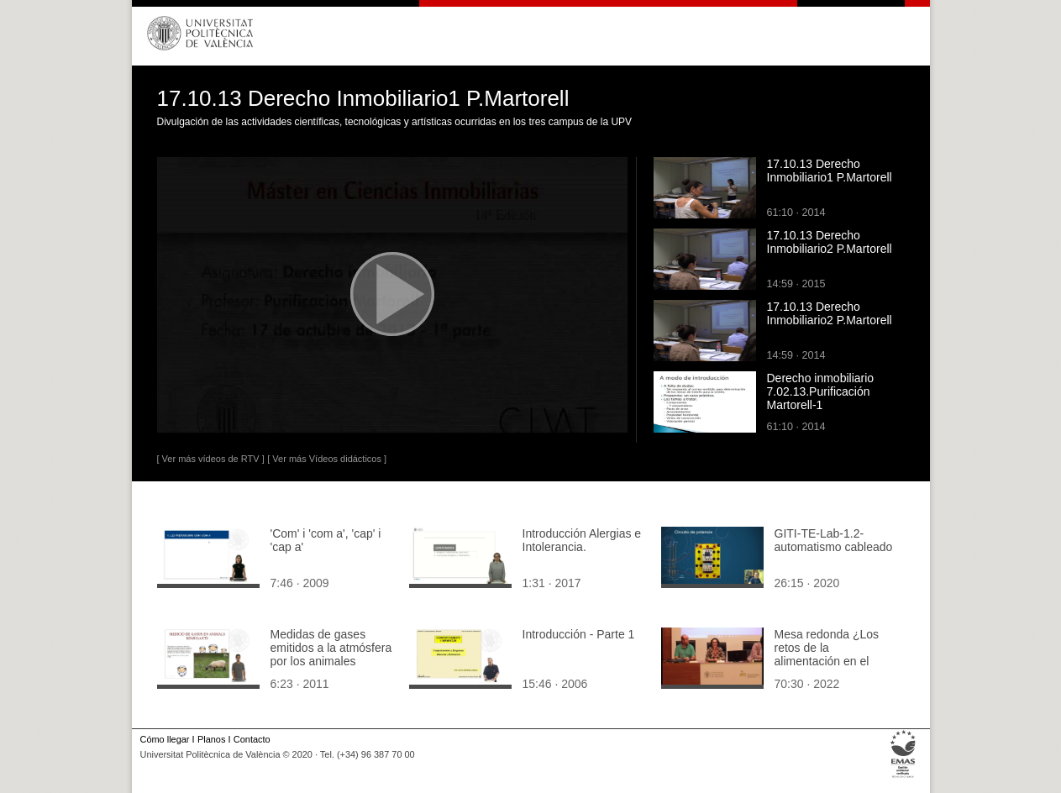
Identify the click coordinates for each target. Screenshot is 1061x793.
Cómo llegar (165, 739)
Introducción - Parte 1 (579, 634)
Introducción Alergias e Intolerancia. (582, 540)
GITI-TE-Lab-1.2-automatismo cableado (834, 540)
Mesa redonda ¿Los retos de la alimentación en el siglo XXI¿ (827, 654)
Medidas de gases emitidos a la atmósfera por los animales (331, 648)
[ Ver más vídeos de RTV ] (211, 459)
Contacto (252, 739)
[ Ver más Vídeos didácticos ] (326, 459)
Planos (211, 739)
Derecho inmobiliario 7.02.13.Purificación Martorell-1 (821, 391)
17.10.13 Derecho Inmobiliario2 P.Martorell (829, 241)
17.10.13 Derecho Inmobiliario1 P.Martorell (829, 170)
